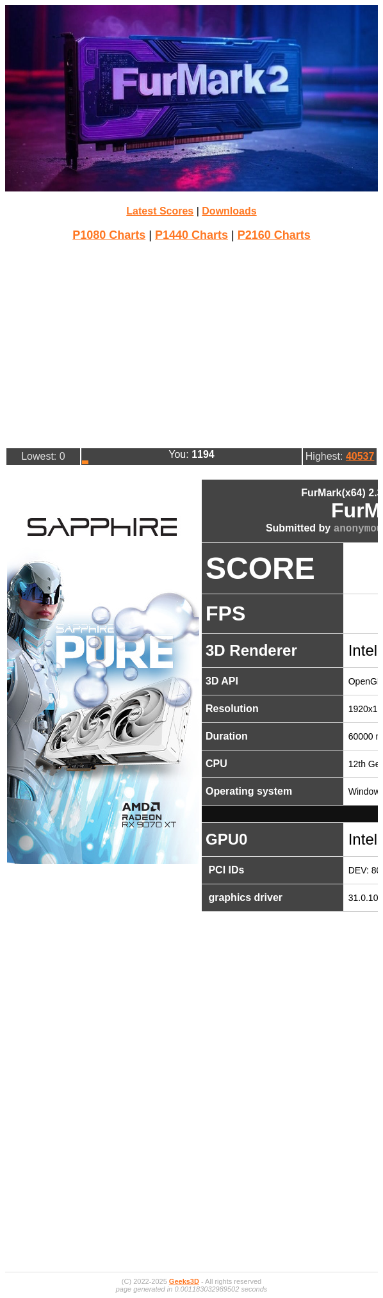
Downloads (229, 211)
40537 (360, 456)
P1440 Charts (191, 235)
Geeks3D (184, 1281)
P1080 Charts (108, 235)
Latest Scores (159, 211)
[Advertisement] (194, 343)
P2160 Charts (274, 235)
